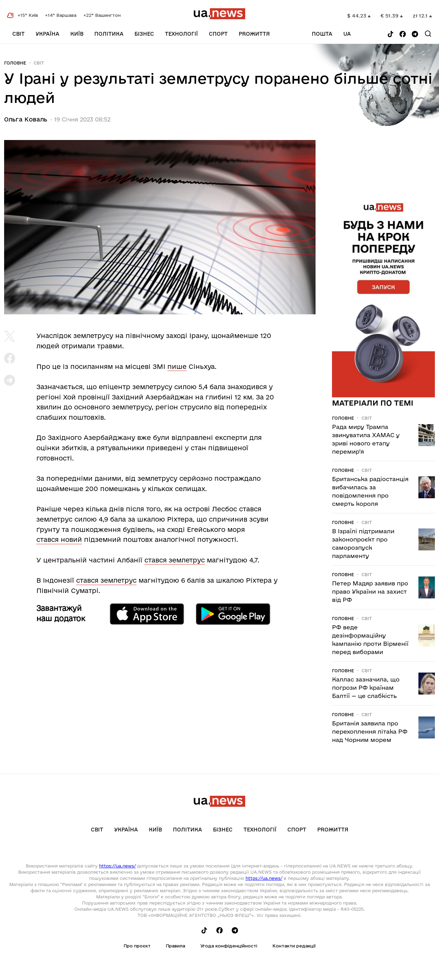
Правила (175, 945)
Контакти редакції (294, 945)
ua (347, 34)
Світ (18, 34)
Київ (76, 34)
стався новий (59, 539)
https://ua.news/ (117, 865)
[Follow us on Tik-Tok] (390, 34)
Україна (47, 34)
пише (177, 366)
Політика (108, 34)
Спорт (218, 34)
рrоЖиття (254, 34)
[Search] (428, 34)
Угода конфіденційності (228, 945)
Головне (15, 62)
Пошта (322, 34)
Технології (181, 34)
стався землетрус (174, 560)
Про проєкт (137, 945)
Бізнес (144, 34)
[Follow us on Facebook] (402, 34)
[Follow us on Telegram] (415, 34)
